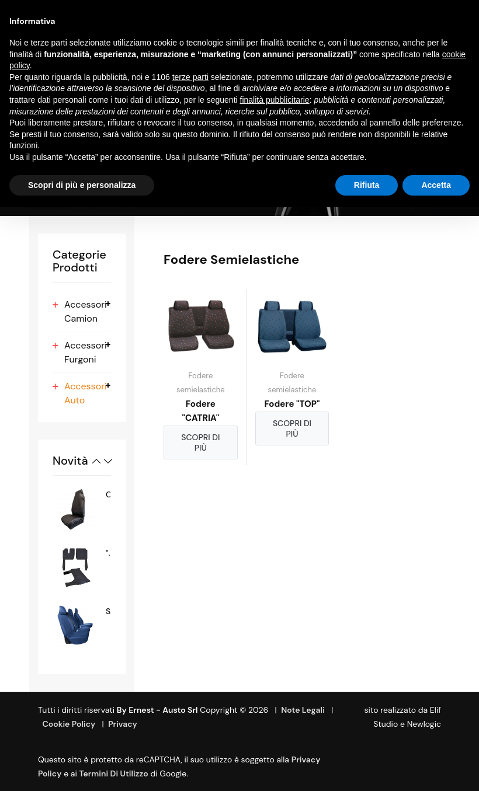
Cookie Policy (68, 724)
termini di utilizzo (113, 773)
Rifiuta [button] (367, 185)
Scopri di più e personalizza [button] (82, 185)
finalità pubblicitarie (275, 99)
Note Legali (303, 710)
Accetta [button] (436, 185)
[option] (82, 509)
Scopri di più (200, 442)
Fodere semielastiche (200, 383)
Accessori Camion (85, 311)
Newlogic (424, 724)
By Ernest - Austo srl (157, 710)
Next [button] (108, 461)
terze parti (190, 77)
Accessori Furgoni (85, 352)
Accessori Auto (85, 393)
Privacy (122, 724)
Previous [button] (96, 461)
